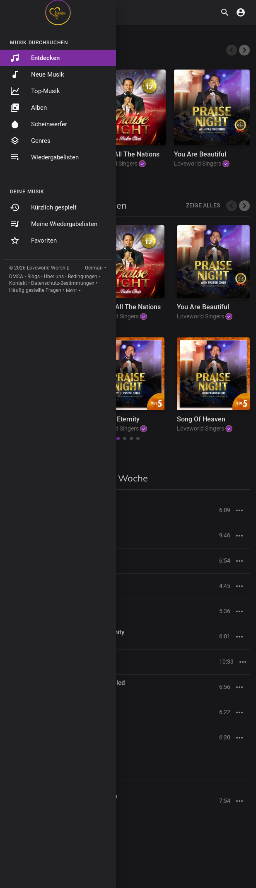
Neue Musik (37, 74)
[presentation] (231, 50)
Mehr (71, 291)
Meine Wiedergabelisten (53, 224)
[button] (244, 205)
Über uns (54, 276)
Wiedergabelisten (44, 157)
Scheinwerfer (38, 124)
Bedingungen (82, 276)
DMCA (16, 276)
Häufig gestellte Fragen (35, 290)
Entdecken (35, 58)
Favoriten (33, 240)
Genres (30, 141)
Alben (28, 108)
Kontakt (18, 283)
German (94, 268)
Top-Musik (35, 91)
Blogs (33, 276)
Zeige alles (203, 205)
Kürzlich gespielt (43, 207)
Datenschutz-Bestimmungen (62, 283)
